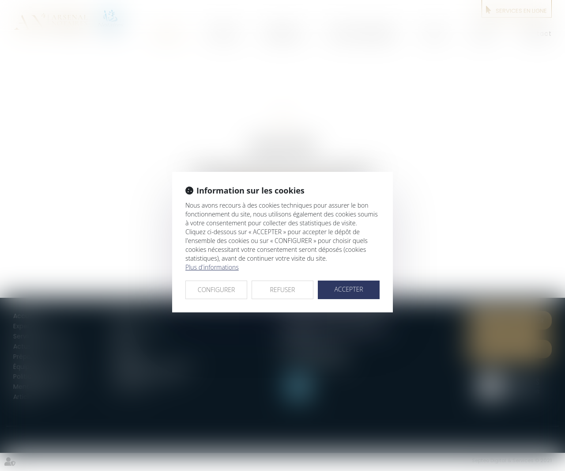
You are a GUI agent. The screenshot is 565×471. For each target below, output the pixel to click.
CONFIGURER (216, 289)
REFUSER (282, 289)
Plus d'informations (212, 267)
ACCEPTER (348, 289)
